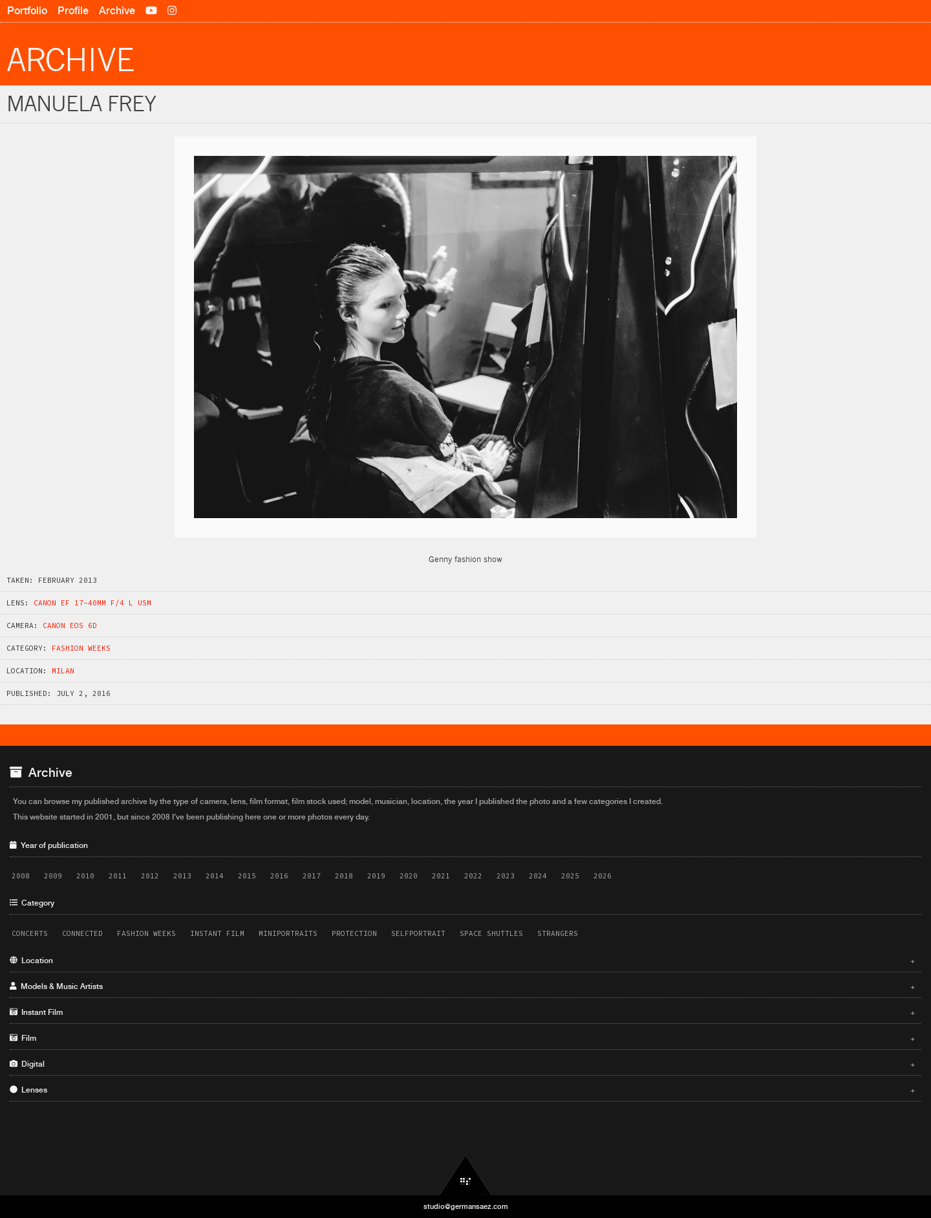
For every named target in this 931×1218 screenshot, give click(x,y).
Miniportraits (288, 933)
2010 (85, 875)
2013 (182, 875)
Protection (354, 933)
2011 (118, 875)
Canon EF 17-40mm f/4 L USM (92, 602)
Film (462, 1038)
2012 (150, 875)
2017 (312, 875)
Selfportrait (418, 933)
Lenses (462, 1089)
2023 (506, 875)
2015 (247, 875)
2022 (473, 875)
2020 (409, 875)
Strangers (557, 933)
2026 (603, 875)
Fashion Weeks (81, 648)
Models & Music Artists (462, 986)
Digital (462, 1064)
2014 (215, 875)
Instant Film (217, 933)
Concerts (30, 933)
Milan (63, 670)
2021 (441, 875)
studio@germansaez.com (465, 1206)
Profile (73, 11)
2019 (376, 875)
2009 (53, 875)
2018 (344, 875)
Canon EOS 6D (70, 625)
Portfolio (27, 11)
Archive (117, 11)
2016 (279, 875)
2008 (21, 875)
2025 (570, 875)
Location (462, 960)
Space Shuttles (491, 933)
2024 (538, 875)
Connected (82, 933)
